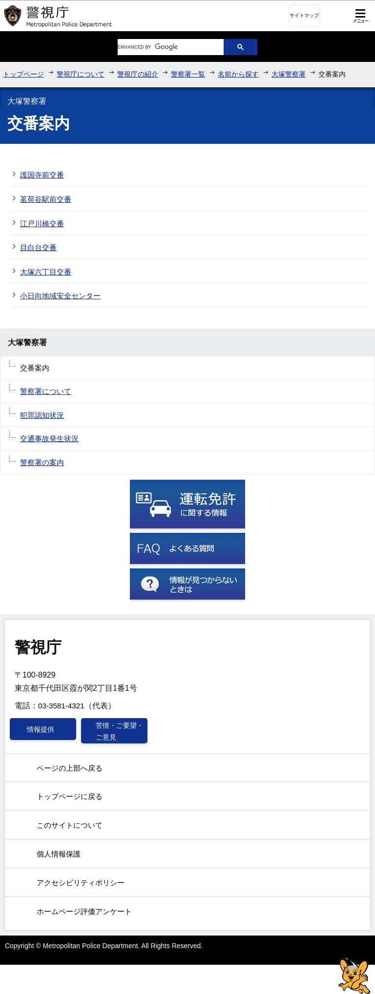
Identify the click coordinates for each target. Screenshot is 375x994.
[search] (163, 47)
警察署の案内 (42, 462)
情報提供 (40, 729)
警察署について (45, 391)
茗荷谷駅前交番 (45, 199)
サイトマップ (304, 15)
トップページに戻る (70, 796)
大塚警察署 (288, 74)
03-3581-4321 (61, 706)
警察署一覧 (188, 74)
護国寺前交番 (42, 175)
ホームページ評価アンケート (84, 911)
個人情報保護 (59, 854)
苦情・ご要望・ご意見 (120, 731)
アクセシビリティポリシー (81, 882)
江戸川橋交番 (42, 223)
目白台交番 (38, 247)
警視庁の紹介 (137, 74)
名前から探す (238, 74)
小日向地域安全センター (60, 296)
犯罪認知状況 (42, 415)
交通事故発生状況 (49, 438)
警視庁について (80, 74)
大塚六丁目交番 (45, 272)
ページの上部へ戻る (70, 768)
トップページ (23, 74)
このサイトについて (70, 825)
